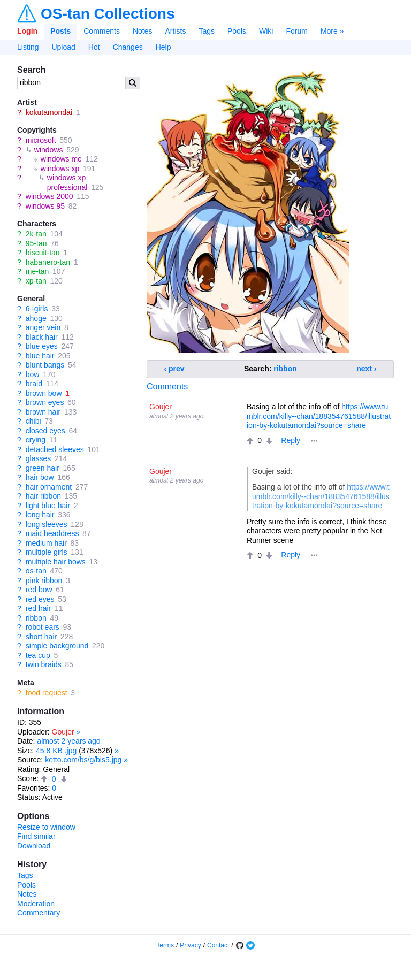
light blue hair (48, 505)
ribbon (36, 618)
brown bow (44, 393)
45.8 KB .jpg (56, 750)
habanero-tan (48, 262)
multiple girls (46, 552)
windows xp (60, 168)
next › (366, 368)
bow (33, 374)
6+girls (37, 308)
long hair (40, 514)
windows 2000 (49, 196)
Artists (175, 31)
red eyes (40, 599)
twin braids (44, 664)
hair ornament (49, 487)
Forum (296, 31)
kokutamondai (49, 112)
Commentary (38, 912)
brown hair (43, 412)
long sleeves (46, 524)
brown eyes (45, 402)
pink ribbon (44, 580)
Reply (290, 440)
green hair (42, 468)
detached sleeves (55, 449)
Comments (101, 31)
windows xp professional (67, 182)
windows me (61, 159)
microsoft (41, 140)
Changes (128, 47)
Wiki (266, 31)
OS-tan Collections (107, 13)
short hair (41, 636)
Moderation (36, 903)
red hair (38, 608)
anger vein (43, 327)
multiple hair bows (56, 561)
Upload (63, 47)
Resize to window (46, 827)
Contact (218, 945)
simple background (57, 645)
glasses (38, 458)
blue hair (40, 355)
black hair (42, 337)
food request (46, 693)
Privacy (190, 945)
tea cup (38, 655)
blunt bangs (45, 365)
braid (34, 383)
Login (27, 31)
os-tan (36, 571)
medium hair (46, 543)
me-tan (37, 271)
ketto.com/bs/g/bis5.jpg (83, 759)
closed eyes (45, 430)
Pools (236, 31)
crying (35, 439)
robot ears (42, 627)
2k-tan (36, 234)
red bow (39, 589)
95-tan (36, 243)
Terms (165, 945)
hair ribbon (43, 496)
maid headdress (52, 533)
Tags (207, 31)
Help (163, 47)
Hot (94, 47)
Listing (28, 47)
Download (33, 846)
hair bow (40, 477)
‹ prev (174, 368)
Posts (60, 31)
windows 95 (45, 206)
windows (48, 150)
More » (332, 31)
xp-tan (36, 281)
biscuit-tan (43, 252)
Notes (143, 31)
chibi (33, 421)
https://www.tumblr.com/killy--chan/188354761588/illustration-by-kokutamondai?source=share (319, 416)
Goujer (63, 732)
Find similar (36, 836)
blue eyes (42, 346)
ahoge (36, 318)
